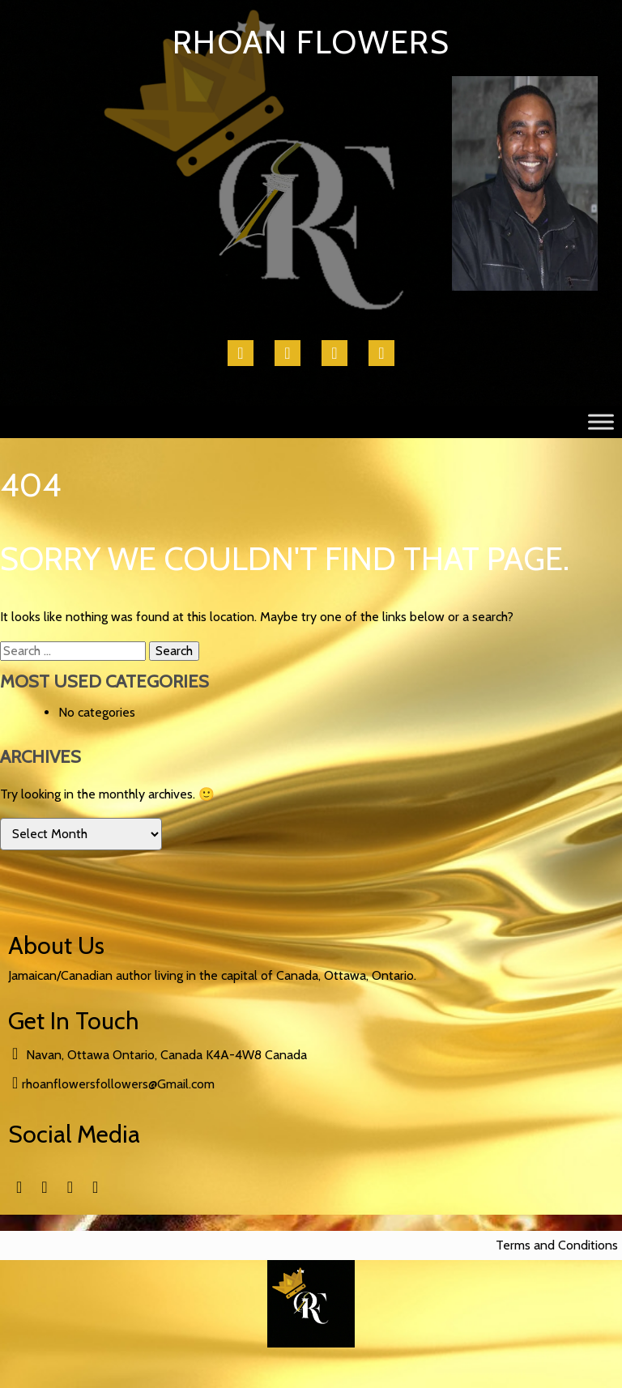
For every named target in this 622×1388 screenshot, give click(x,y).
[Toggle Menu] (601, 421)
